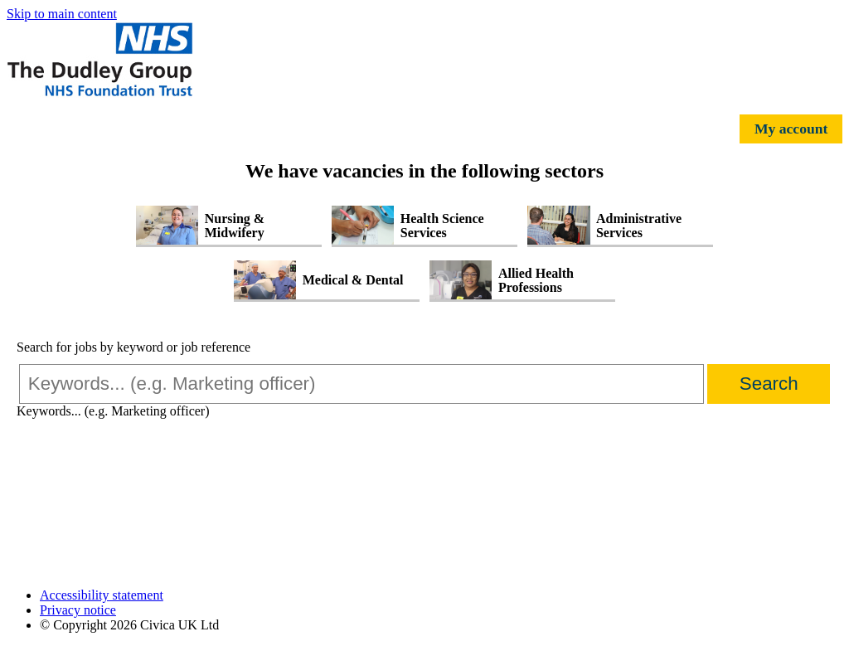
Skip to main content (62, 14)
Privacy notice (78, 610)
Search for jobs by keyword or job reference (133, 347)
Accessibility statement (101, 595)
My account (790, 128)
